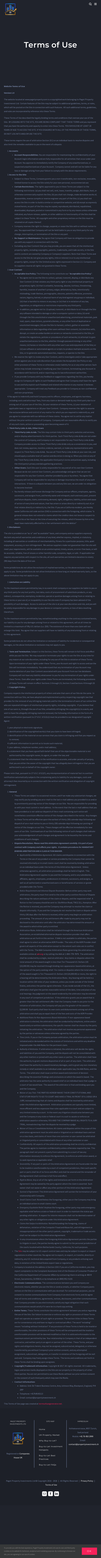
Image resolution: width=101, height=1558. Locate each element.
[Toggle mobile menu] (95, 4)
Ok (89, 1551)
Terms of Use (51, 1484)
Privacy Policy (87, 1481)
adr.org (40, 954)
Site (20, 1251)
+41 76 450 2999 (86, 1436)
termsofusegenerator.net (50, 1403)
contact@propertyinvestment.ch (84, 1444)
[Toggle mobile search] (90, 4)
